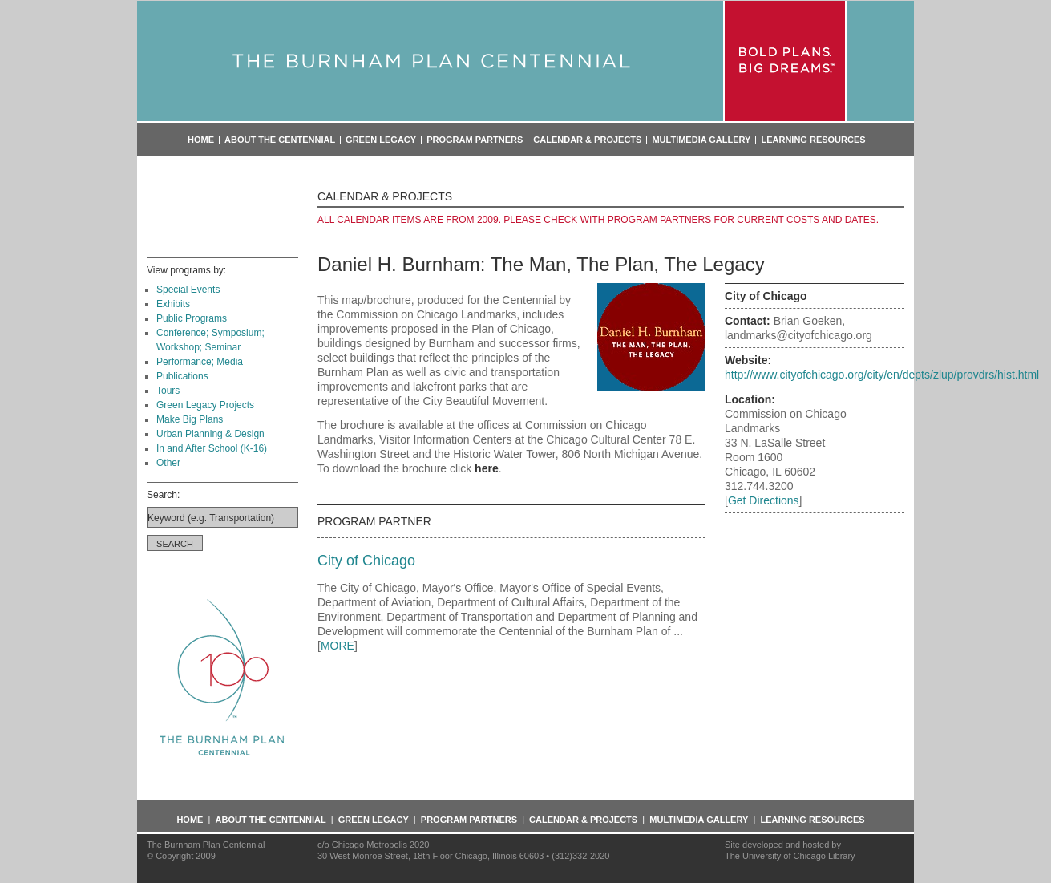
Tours (168, 390)
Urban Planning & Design (210, 433)
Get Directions (763, 500)
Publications (182, 376)
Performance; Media (199, 361)
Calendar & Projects (587, 140)
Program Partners (474, 140)
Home (201, 140)
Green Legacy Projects (205, 405)
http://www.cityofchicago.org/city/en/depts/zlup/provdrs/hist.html (882, 374)
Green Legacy (381, 140)
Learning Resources (813, 140)
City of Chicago (366, 561)
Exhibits (173, 304)
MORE (337, 645)
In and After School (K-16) (211, 448)
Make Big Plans (189, 419)
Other (168, 462)
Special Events (188, 289)
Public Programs (191, 318)
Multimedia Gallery (701, 140)
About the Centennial (279, 140)
